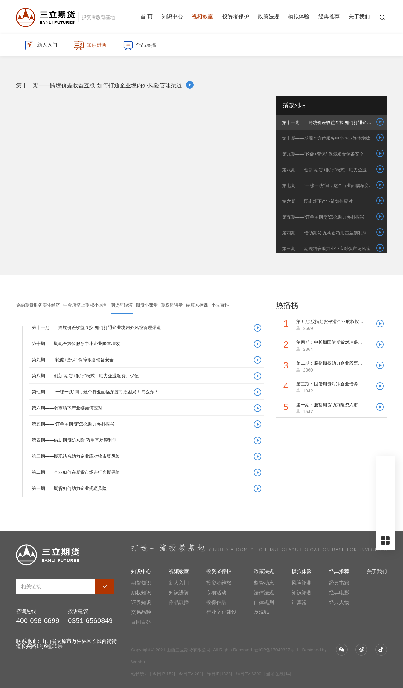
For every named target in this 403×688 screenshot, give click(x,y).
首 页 (146, 17)
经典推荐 (329, 17)
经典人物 (339, 602)
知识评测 (302, 592)
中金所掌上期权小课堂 (85, 305)
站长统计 (140, 673)
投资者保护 (235, 17)
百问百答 (141, 622)
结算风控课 (197, 305)
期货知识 (141, 582)
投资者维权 (218, 582)
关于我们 (359, 17)
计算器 (299, 602)
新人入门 (41, 45)
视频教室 (202, 17)
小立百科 (220, 305)
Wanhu (138, 661)
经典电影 (339, 592)
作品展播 (140, 45)
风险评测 (302, 582)
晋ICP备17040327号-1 (276, 649)
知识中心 (172, 17)
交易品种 (141, 612)
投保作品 (216, 602)
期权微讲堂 (172, 305)
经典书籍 (339, 582)
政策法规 (268, 17)
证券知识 (141, 602)
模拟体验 (298, 17)
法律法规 (264, 592)
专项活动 (216, 592)
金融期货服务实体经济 (38, 305)
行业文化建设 (221, 612)
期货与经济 (122, 305)
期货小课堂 (147, 305)
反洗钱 (261, 612)
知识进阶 (90, 45)
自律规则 (264, 602)
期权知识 (141, 592)
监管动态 (264, 582)
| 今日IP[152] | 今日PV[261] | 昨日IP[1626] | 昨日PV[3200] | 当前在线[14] (220, 673)
